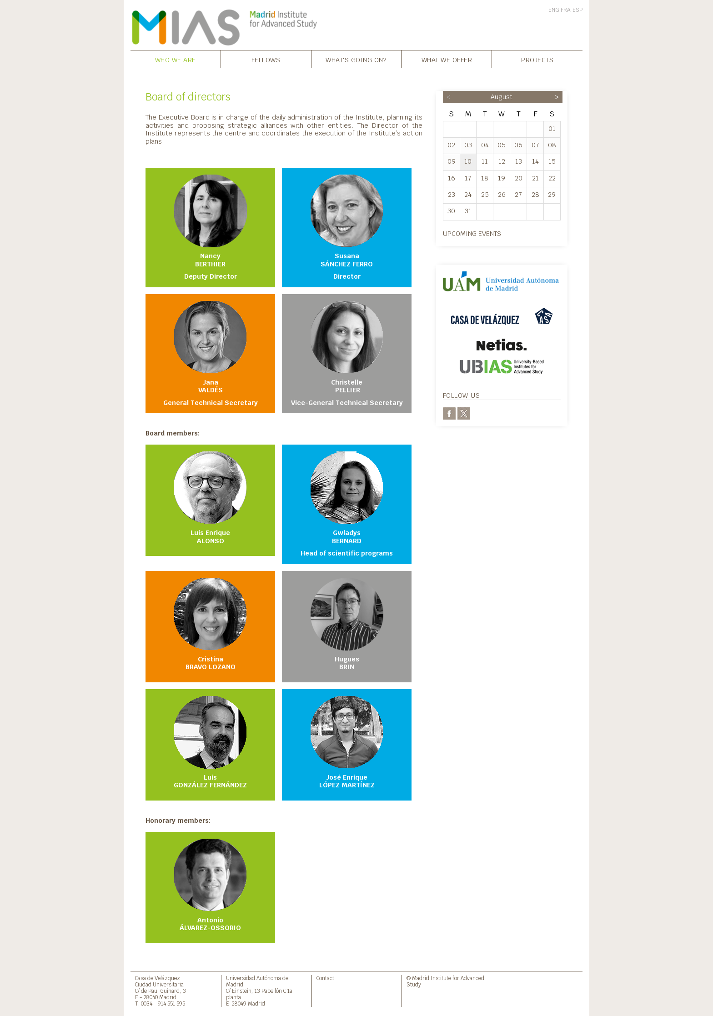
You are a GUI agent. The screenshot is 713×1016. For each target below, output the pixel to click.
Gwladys (347, 504)
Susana (347, 227)
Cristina (210, 624)
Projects (537, 59)
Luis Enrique (210, 498)
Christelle (347, 354)
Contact (325, 978)
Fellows (266, 59)
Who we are (175, 59)
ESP (577, 10)
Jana (210, 354)
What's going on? (356, 59)
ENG (553, 10)
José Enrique (347, 743)
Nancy (210, 227)
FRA (566, 10)
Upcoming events (472, 233)
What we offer (447, 59)
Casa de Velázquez (157, 978)
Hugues (347, 624)
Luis (210, 743)
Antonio (210, 885)
